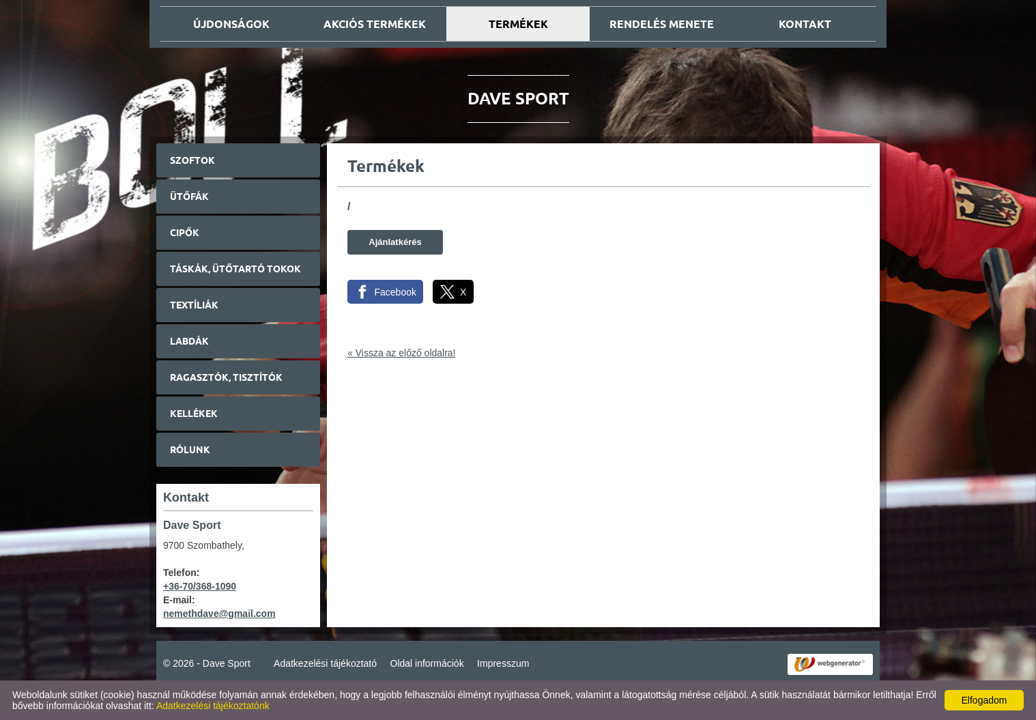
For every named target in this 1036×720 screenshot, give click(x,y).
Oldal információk (427, 663)
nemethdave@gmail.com (219, 613)
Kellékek (194, 413)
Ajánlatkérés (395, 242)
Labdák (189, 341)
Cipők (184, 232)
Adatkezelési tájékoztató (325, 663)
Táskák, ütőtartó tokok (235, 268)
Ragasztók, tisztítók (226, 377)
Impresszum (503, 663)
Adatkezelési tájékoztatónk (213, 705)
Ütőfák (189, 196)
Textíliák (194, 305)
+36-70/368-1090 (199, 586)
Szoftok (192, 160)
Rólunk (190, 449)
